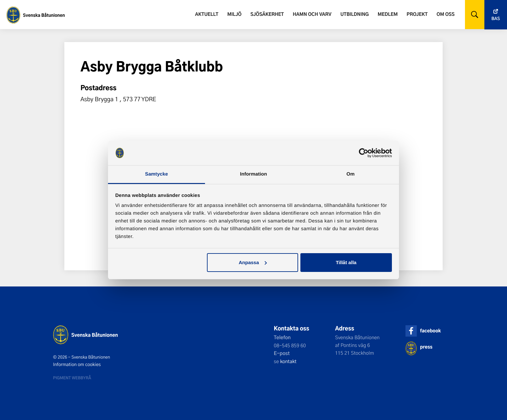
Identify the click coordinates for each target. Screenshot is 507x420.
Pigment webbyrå (72, 377)
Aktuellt (206, 14)
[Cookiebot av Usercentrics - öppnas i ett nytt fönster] (363, 153)
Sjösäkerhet (267, 14)
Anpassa (253, 262)
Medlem (388, 14)
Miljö (234, 14)
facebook (430, 331)
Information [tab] (253, 174)
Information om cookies (77, 364)
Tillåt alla (346, 262)
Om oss (445, 14)
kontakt (288, 361)
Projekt (417, 14)
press (426, 347)
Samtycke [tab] (156, 174)
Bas (495, 18)
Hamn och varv (312, 14)
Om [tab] (350, 174)
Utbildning (354, 14)
